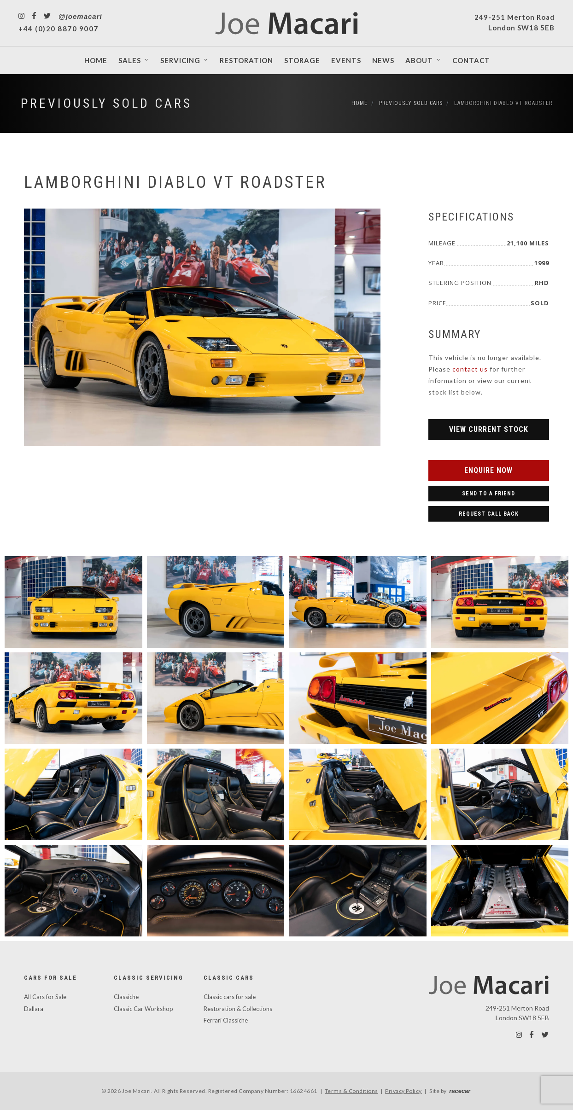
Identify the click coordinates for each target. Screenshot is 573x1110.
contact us (470, 369)
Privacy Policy (403, 1090)
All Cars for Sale (45, 996)
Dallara (33, 1008)
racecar (459, 1090)
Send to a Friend (488, 493)
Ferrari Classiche (226, 1020)
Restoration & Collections (238, 1008)
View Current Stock (488, 429)
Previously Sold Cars (106, 103)
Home (359, 103)
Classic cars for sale (230, 996)
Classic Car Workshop (143, 1008)
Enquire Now (488, 470)
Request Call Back (489, 514)
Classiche (126, 996)
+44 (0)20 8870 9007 (58, 28)
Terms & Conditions (351, 1090)
